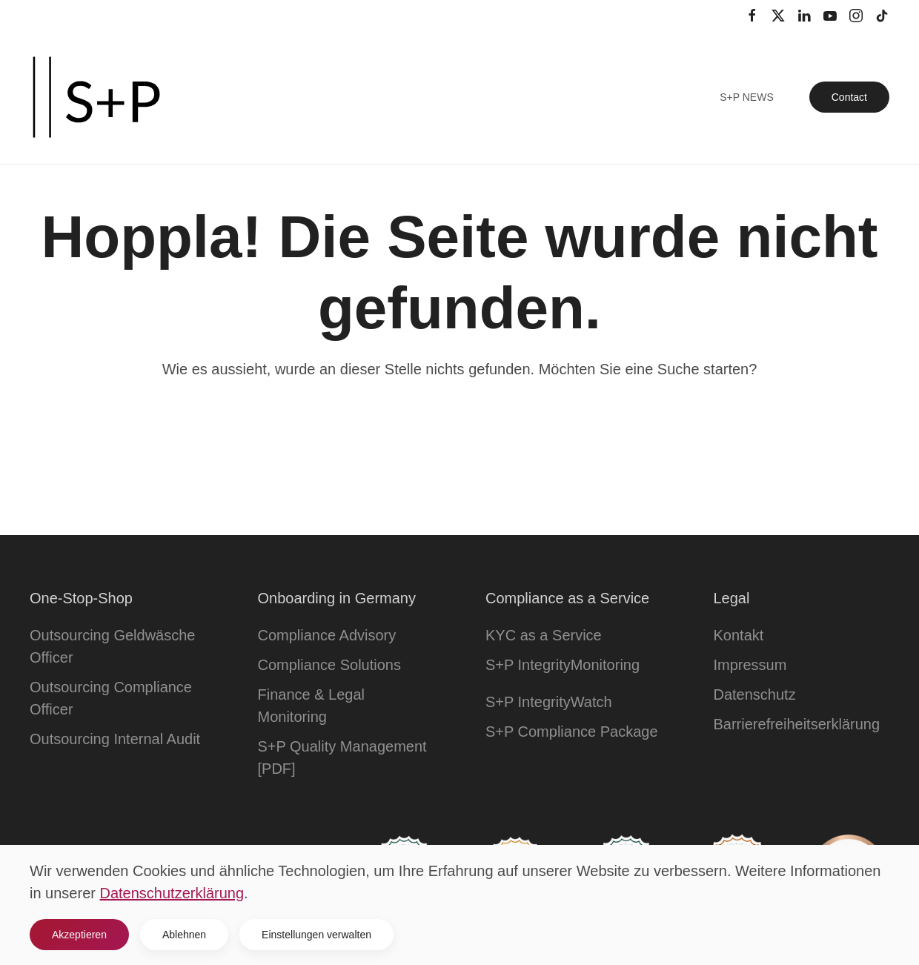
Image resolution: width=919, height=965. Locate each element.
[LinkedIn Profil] (804, 15)
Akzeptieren (79, 935)
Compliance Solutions (329, 665)
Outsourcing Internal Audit (115, 739)
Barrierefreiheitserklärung (797, 724)
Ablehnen (184, 935)
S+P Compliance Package (571, 731)
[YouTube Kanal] (830, 15)
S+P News (747, 97)
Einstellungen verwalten (316, 935)
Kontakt (739, 635)
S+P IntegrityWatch (548, 702)
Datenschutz (755, 694)
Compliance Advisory (327, 635)
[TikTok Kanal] (882, 15)
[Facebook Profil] (752, 15)
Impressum (750, 665)
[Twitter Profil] (778, 15)
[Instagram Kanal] (856, 15)
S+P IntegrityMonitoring (562, 665)
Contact (849, 97)
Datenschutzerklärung (172, 893)
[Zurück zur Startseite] (96, 97)
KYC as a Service (543, 635)
